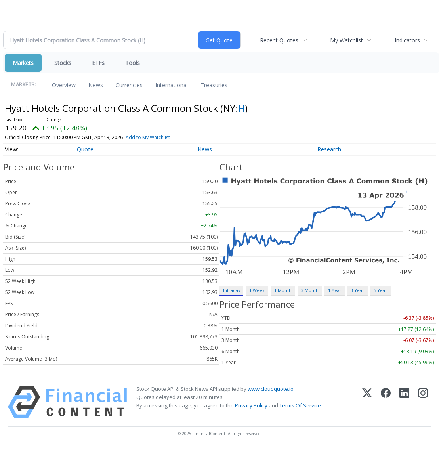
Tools (132, 63)
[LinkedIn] (404, 402)
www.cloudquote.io (271, 388)
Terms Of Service (300, 405)
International (171, 85)
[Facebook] (386, 402)
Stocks (62, 63)
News (95, 85)
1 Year (335, 290)
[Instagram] (423, 402)
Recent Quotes (279, 40)
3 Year (357, 290)
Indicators (407, 40)
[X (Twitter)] (367, 402)
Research (329, 149)
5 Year (380, 290)
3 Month (310, 290)
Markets (23, 63)
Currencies (129, 85)
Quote (85, 149)
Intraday (231, 290)
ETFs (98, 63)
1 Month (283, 290)
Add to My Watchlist (148, 137)
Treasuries (213, 85)
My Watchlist (346, 40)
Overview (64, 85)
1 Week (257, 290)
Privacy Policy (251, 405)
